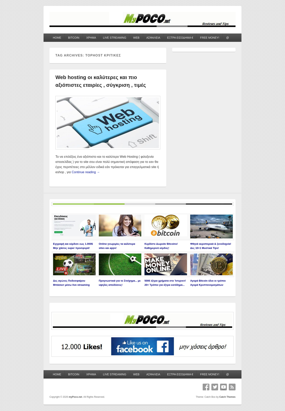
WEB (136, 37)
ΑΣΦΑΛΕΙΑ (153, 37)
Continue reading (86, 172)
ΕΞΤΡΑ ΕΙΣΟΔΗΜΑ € (180, 37)
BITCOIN (73, 37)
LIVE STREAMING (114, 37)
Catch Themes (227, 397)
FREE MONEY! (209, 37)
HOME (57, 37)
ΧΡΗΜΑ (91, 37)
